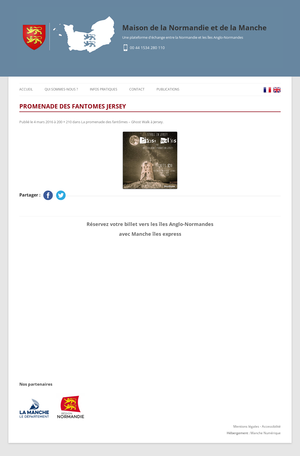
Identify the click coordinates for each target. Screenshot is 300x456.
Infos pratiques (103, 89)
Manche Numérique (265, 433)
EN (277, 90)
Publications (168, 89)
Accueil (26, 89)
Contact (137, 89)
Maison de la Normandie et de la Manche (194, 27)
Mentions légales (246, 426)
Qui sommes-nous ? (61, 89)
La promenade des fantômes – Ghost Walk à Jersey (122, 121)
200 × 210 (64, 121)
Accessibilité (271, 426)
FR (267, 90)
